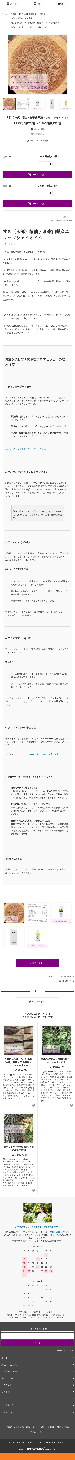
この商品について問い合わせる (61, 976)
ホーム (4, 14)
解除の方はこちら (65, 1350)
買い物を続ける (67, 981)
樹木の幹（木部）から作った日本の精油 (43, 23)
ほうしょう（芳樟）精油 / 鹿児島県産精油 (18, 1148)
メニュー (12, 3)
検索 (37, 3)
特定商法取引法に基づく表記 (57, 1427)
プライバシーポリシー (37, 1432)
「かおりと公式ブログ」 (59, 1232)
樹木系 (42, 14)
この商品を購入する (37, 963)
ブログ (9, 1427)
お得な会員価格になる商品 (21, 18)
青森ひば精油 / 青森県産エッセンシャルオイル (56, 1061)
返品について (67, 217)
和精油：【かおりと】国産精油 (23, 14)
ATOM (41, 1427)
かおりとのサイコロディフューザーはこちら (25, 449)
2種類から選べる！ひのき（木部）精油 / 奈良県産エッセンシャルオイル (18, 1062)
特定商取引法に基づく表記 (61, 220)
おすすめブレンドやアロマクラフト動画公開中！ (37, 1227)
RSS (34, 1427)
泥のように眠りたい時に (39, 27)
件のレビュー (10, 244)
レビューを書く (38, 1001)
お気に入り (37, 133)
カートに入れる (37, 174)
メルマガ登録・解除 (22, 1427)
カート (62, 3)
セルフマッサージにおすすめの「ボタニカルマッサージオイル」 (34, 754)
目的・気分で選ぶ (18, 27)
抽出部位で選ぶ (17, 23)
